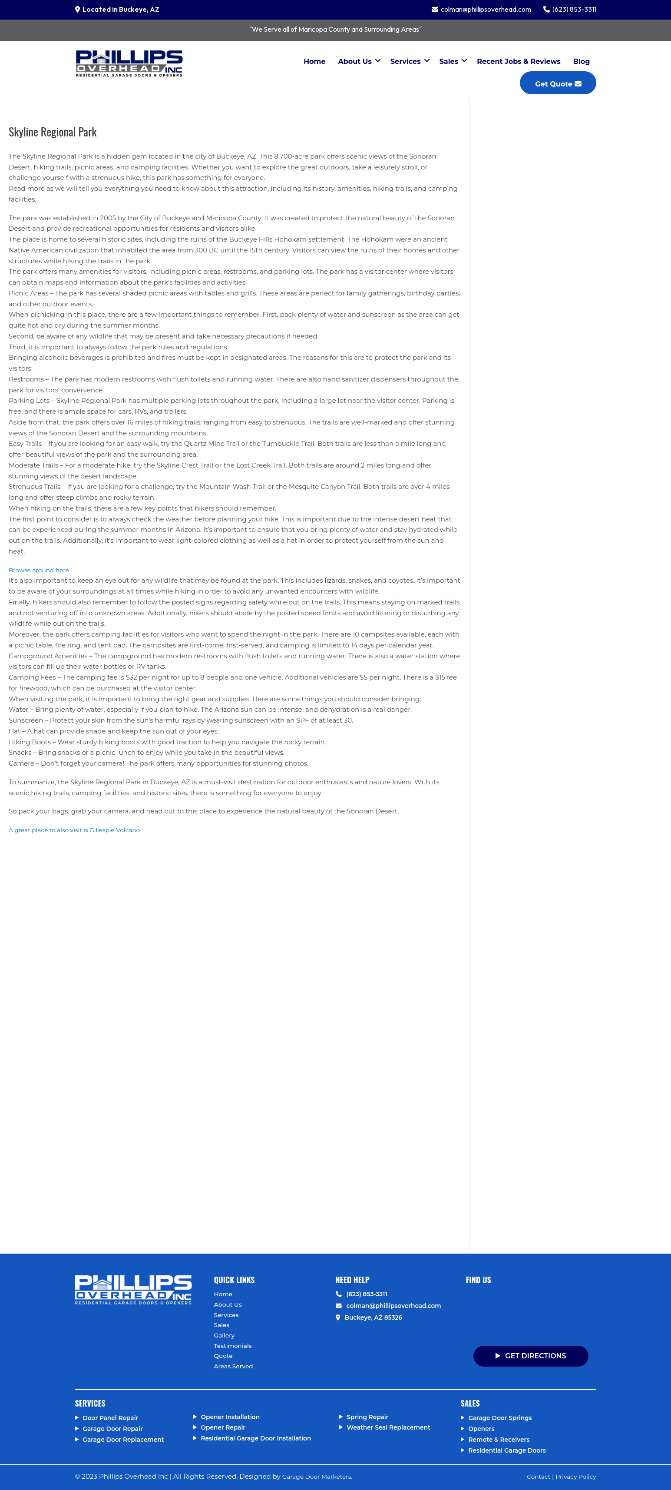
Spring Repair (370, 1417)
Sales (449, 61)
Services (405, 61)
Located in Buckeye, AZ (119, 9)
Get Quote (558, 84)
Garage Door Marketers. (320, 1477)
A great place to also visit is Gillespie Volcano (80, 830)
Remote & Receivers (502, 1439)
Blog (581, 61)
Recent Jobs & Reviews (519, 61)
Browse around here (42, 570)
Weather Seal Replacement (393, 1428)
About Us (355, 61)
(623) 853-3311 (573, 9)
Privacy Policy (574, 1477)
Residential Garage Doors (511, 1450)
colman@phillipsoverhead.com (484, 9)
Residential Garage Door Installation (261, 1438)
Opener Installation (233, 1417)
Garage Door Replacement (127, 1439)
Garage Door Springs (503, 1418)
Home (314, 61)
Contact (533, 1477)
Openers (483, 1428)
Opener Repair (225, 1428)
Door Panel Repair (113, 1418)
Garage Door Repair (116, 1428)
